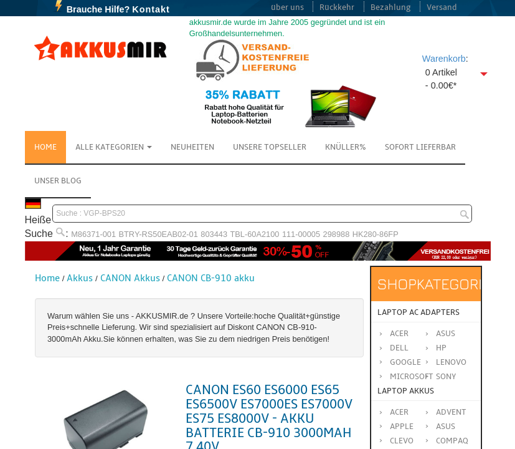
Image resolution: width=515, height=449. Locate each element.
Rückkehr (336, 7)
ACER (399, 412)
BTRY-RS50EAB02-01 (158, 234)
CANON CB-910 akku (211, 278)
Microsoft (411, 377)
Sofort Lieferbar (420, 147)
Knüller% (345, 147)
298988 (336, 234)
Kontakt (151, 9)
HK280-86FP (375, 234)
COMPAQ (452, 441)
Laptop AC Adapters (418, 312)
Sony (446, 377)
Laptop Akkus (405, 391)
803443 (214, 234)
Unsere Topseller (269, 147)
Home (45, 147)
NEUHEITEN (192, 147)
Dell (399, 348)
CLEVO (401, 441)
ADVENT (451, 412)
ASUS (445, 427)
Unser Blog (58, 181)
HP (441, 348)
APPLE (401, 427)
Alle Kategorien (113, 147)
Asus (445, 334)
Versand (442, 7)
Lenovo (451, 362)
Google (405, 362)
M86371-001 (93, 234)
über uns (287, 7)
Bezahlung (391, 7)
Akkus (80, 278)
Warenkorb (444, 59)
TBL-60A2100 (254, 234)
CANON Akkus (130, 278)
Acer (399, 334)
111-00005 (301, 234)
